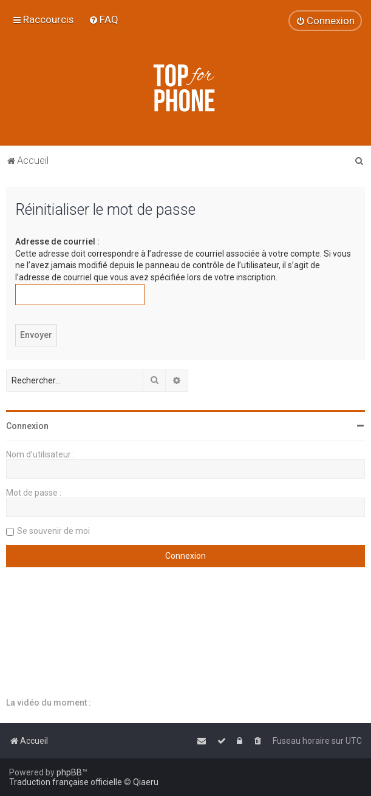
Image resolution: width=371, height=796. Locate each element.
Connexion (27, 426)
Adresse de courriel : (57, 241)
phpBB (69, 772)
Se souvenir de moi (53, 531)
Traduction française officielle (65, 782)
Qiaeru (145, 782)
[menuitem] (103, 19)
